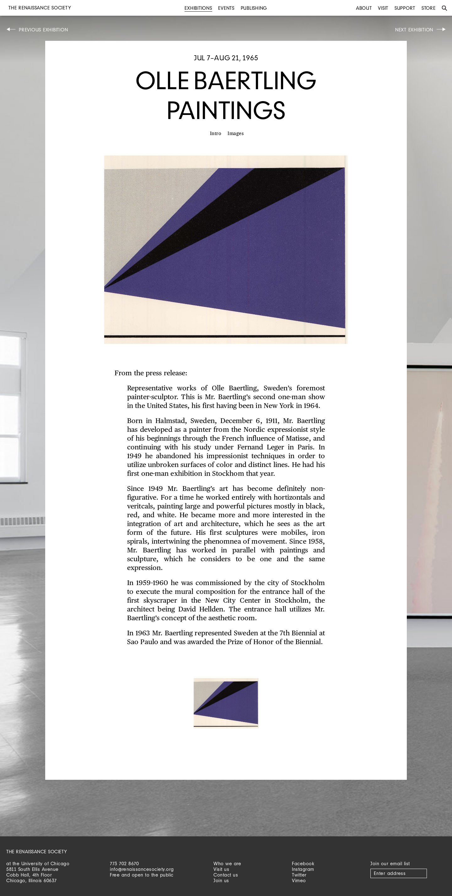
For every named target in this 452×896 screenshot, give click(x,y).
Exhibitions (198, 8)
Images (236, 133)
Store (429, 8)
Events (226, 8)
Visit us (221, 869)
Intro (216, 133)
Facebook (303, 863)
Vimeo (299, 880)
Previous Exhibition (43, 30)
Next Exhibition (414, 30)
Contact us (225, 875)
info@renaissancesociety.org (142, 869)
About (364, 8)
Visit (383, 8)
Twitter (299, 875)
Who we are (227, 863)
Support (405, 8)
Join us (221, 880)
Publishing (254, 8)
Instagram (303, 869)
